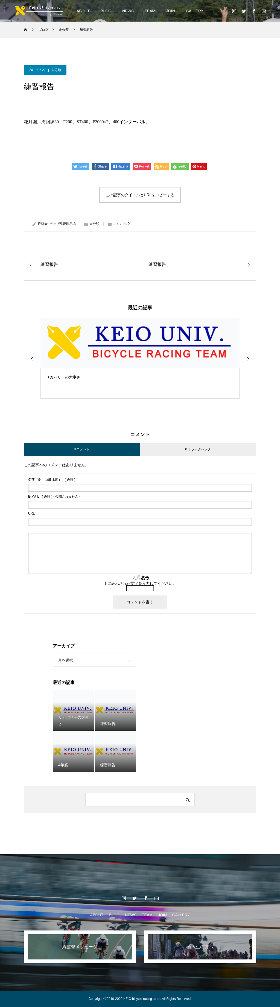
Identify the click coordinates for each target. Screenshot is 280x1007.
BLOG (106, 11)
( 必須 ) (51, 479)
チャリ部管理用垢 (62, 224)
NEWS (128, 11)
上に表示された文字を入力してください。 (140, 583)
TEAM (150, 11)
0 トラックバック (198, 449)
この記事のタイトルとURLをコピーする (140, 195)
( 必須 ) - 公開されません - (54, 496)
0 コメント (82, 449)
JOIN (170, 11)
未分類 (56, 70)
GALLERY (194, 11)
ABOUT (83, 11)
